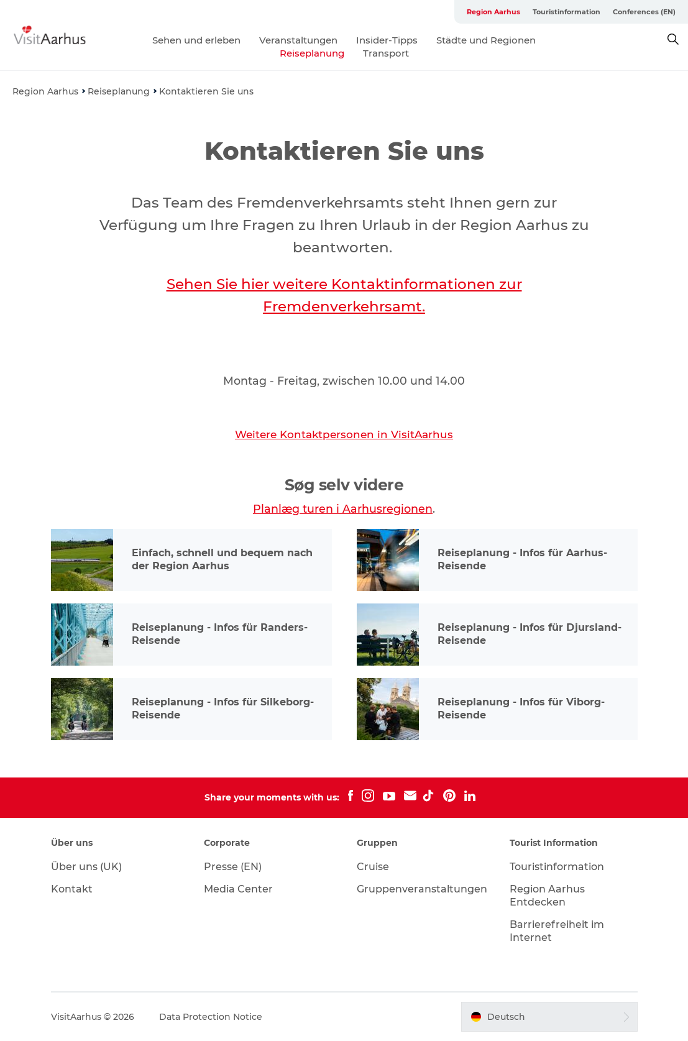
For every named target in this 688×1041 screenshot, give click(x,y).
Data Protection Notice (210, 1016)
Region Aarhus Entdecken (547, 895)
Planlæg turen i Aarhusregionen (343, 508)
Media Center (238, 889)
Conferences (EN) (644, 11)
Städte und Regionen (486, 40)
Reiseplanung (312, 53)
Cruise (373, 867)
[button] (549, 1017)
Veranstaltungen (298, 40)
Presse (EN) (233, 867)
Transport (386, 53)
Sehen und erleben (196, 40)
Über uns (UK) (86, 867)
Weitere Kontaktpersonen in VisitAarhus (344, 434)
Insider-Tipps (387, 40)
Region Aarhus (493, 11)
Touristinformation (566, 11)
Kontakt (72, 889)
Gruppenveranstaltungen (422, 889)
